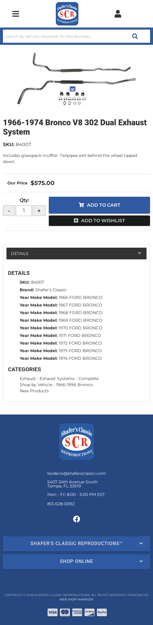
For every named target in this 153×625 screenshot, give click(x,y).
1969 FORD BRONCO (80, 320)
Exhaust (28, 378)
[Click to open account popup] (118, 13)
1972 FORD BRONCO (80, 343)
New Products (34, 390)
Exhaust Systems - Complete (69, 378)
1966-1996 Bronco (74, 384)
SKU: (8, 144)
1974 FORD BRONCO (80, 358)
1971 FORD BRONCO (80, 335)
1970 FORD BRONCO (80, 328)
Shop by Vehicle (36, 384)
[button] (76, 36)
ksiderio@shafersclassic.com (76, 473)
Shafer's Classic (51, 289)
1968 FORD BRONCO (80, 312)
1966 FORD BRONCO (80, 297)
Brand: (27, 289)
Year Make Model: (39, 297)
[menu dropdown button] (15, 13)
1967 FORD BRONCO (80, 305)
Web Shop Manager (76, 599)
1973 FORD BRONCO (80, 350)
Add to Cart (103, 205)
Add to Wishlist (103, 220)
